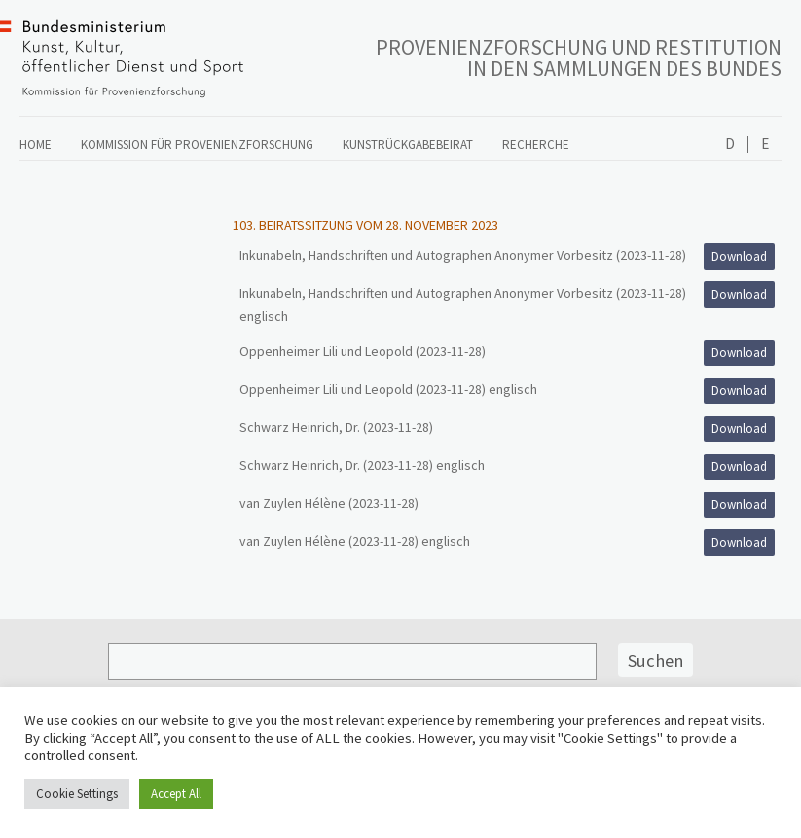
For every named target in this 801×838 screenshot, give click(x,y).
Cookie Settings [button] (77, 793)
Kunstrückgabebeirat (408, 144)
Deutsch (729, 144)
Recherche (535, 144)
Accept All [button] (176, 793)
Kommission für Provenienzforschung (197, 144)
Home (35, 144)
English (764, 144)
